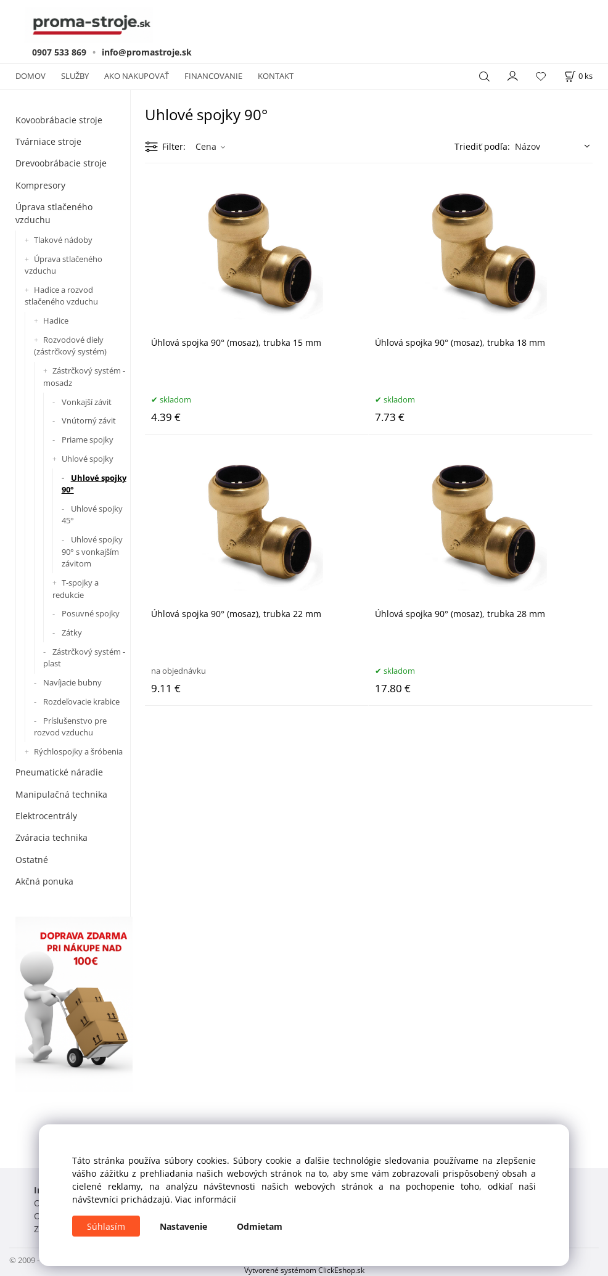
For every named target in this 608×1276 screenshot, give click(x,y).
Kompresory (40, 185)
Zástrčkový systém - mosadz (84, 376)
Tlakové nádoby (63, 239)
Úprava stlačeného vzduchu (53, 213)
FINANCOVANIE (213, 75)
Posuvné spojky (91, 613)
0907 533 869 (59, 52)
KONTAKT (276, 75)
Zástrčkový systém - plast (84, 657)
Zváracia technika (51, 837)
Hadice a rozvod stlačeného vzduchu (61, 296)
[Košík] (578, 76)
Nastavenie (183, 1226)
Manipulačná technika (61, 794)
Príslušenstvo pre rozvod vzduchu (70, 726)
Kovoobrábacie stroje (58, 120)
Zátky (72, 632)
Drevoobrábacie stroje (61, 163)
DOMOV (30, 75)
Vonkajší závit (87, 401)
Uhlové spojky (87, 458)
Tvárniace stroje (48, 141)
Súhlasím (106, 1226)
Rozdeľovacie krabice (81, 701)
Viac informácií (205, 1199)
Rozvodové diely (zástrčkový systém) (70, 346)
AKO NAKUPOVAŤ (136, 75)
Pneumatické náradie (59, 772)
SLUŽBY (75, 75)
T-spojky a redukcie (75, 588)
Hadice (55, 320)
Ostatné (31, 859)
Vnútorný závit (89, 420)
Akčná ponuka (44, 881)
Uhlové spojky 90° (94, 484)
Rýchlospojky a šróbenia (78, 751)
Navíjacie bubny (72, 682)
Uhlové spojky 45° (92, 514)
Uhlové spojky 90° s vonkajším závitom (92, 551)
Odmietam (259, 1226)
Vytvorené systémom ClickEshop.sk (304, 1270)
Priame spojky (87, 439)
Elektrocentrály (46, 816)
